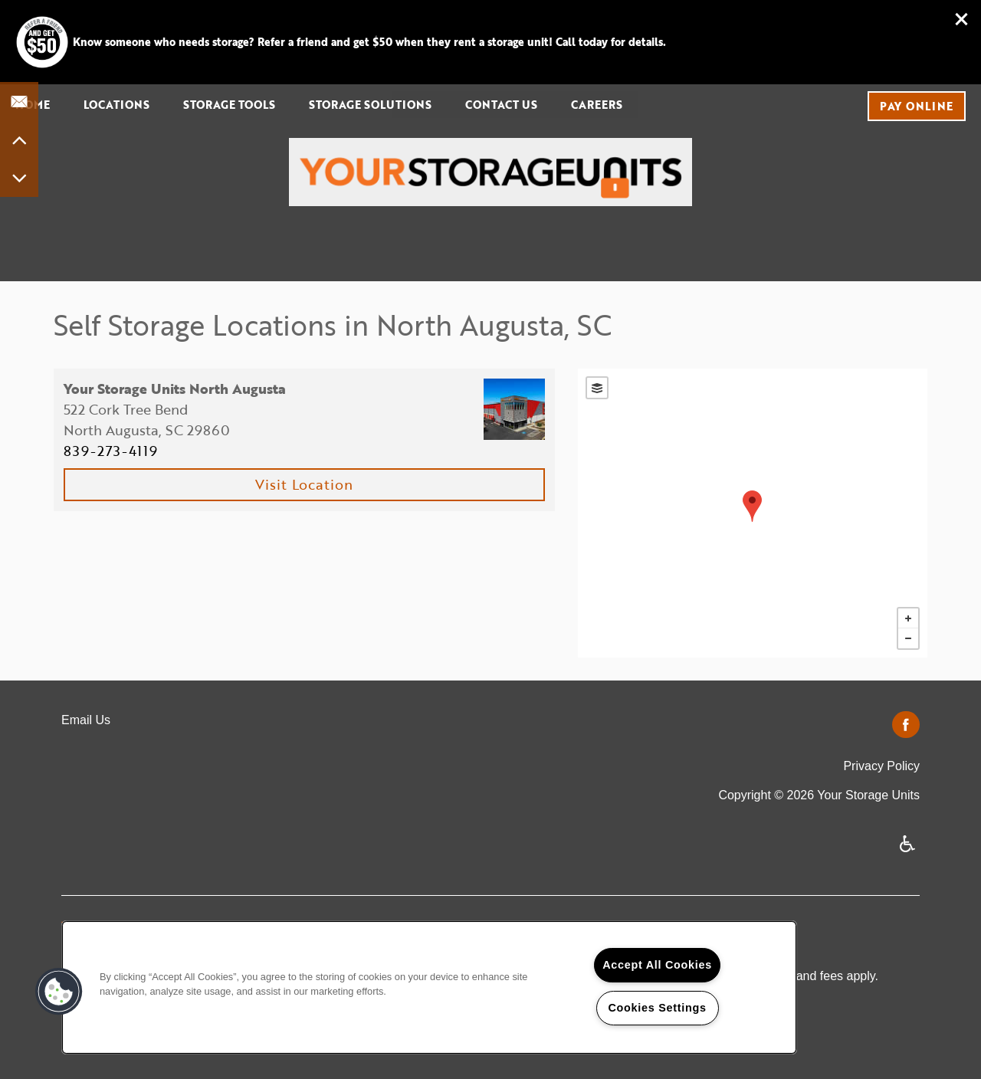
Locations (116, 105)
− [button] (908, 638)
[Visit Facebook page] (906, 725)
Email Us (85, 719)
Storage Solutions (370, 105)
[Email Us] (19, 101)
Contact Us (501, 105)
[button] (962, 19)
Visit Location (304, 484)
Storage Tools (229, 105)
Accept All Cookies (657, 965)
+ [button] (908, 618)
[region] (429, 987)
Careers (596, 105)
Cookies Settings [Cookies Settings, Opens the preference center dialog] (657, 1008)
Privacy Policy (881, 765)
